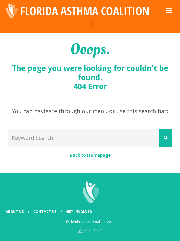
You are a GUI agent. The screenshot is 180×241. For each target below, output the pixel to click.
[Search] (165, 138)
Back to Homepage (90, 155)
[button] (92, 23)
